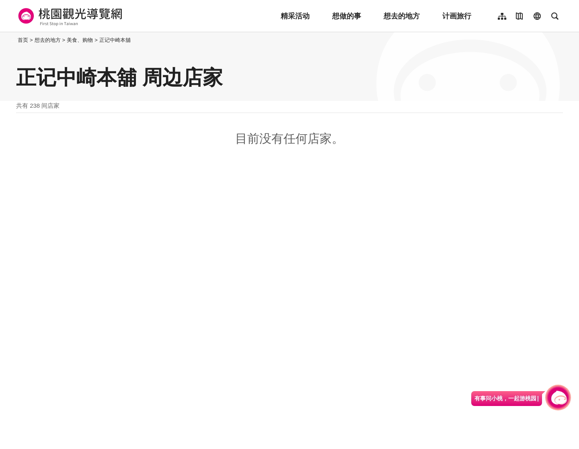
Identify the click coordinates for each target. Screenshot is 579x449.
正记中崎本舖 (115, 40)
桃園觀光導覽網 (69, 16)
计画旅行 (456, 16)
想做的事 (346, 16)
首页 (23, 40)
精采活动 (295, 16)
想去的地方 (402, 16)
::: (14, 40)
